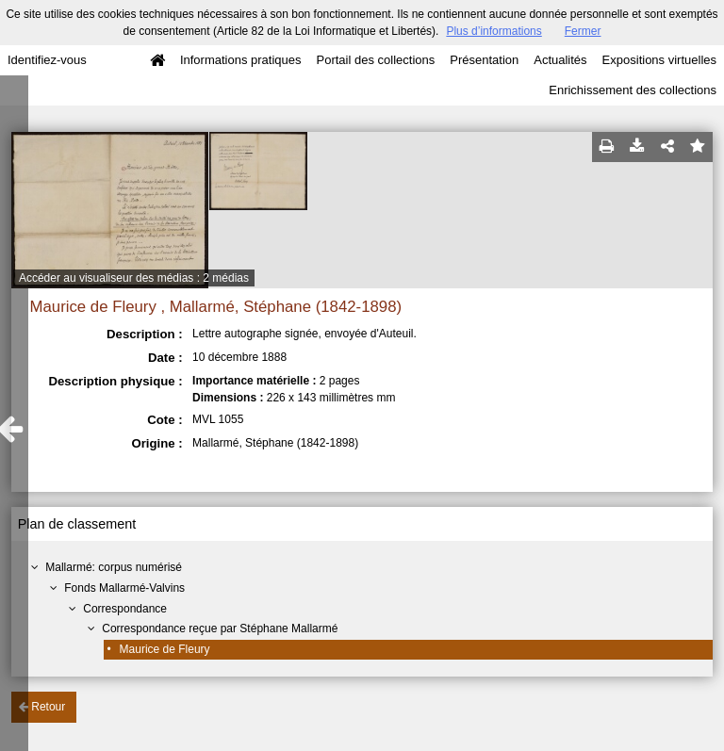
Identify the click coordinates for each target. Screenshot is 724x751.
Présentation (484, 60)
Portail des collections (376, 60)
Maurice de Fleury (165, 649)
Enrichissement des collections (632, 90)
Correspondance (125, 608)
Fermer (583, 31)
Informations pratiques (241, 60)
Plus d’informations (493, 31)
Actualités (560, 60)
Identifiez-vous (47, 60)
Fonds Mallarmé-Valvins (124, 588)
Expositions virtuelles (659, 60)
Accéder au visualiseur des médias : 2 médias (134, 278)
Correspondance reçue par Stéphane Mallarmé (219, 628)
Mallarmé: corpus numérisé (113, 567)
